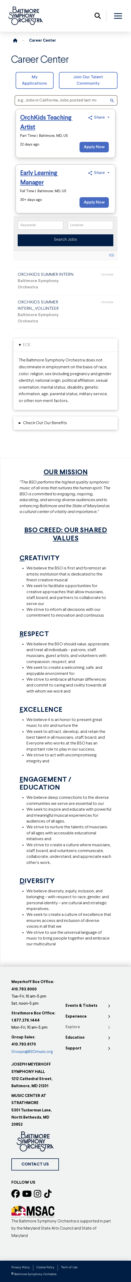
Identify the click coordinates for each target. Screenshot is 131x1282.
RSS (111, 255)
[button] (98, 15)
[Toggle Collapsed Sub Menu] (88, 1006)
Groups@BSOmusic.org (32, 1052)
